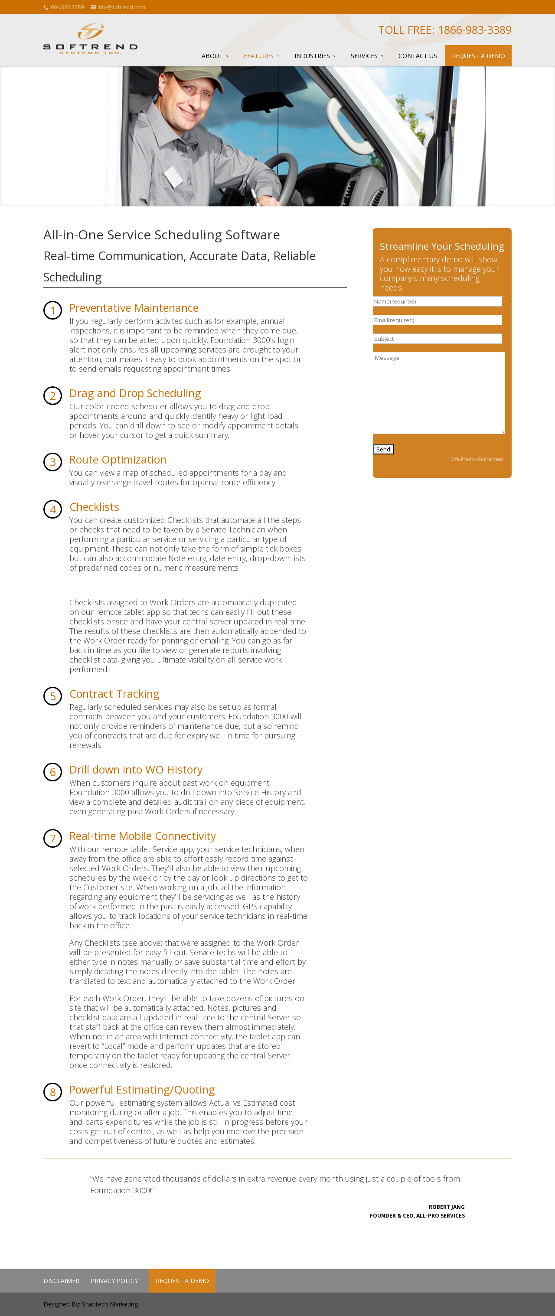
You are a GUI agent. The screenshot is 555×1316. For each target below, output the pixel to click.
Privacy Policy (114, 1281)
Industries (312, 56)
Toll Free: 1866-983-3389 (445, 29)
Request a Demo (478, 56)
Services (364, 56)
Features (259, 56)
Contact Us (417, 56)
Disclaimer (61, 1281)
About (212, 56)
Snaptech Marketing (110, 1304)
